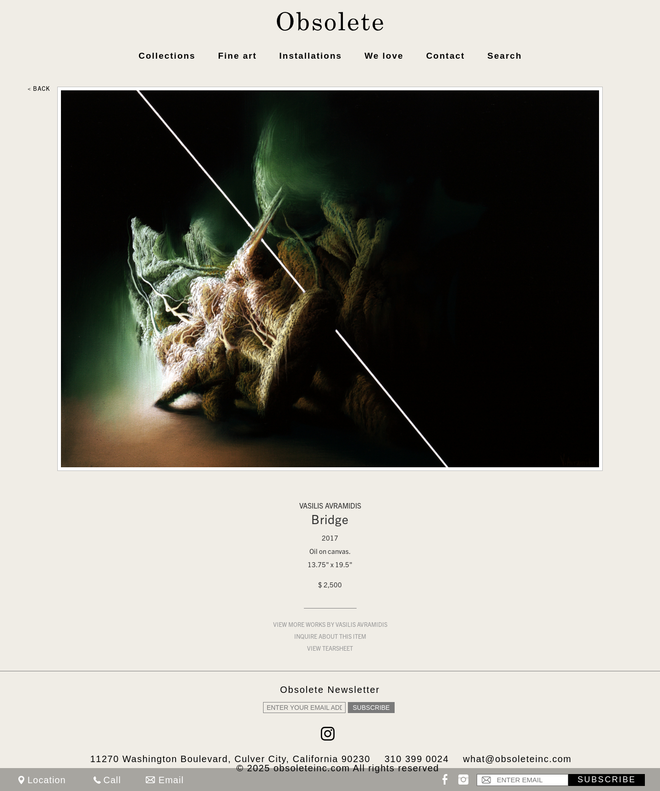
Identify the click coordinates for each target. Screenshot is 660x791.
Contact (445, 55)
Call (112, 780)
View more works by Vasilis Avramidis (330, 626)
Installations (310, 55)
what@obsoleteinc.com (517, 759)
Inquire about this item (330, 638)
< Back (39, 90)
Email (171, 780)
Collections (166, 55)
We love (383, 55)
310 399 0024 (417, 759)
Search (504, 55)
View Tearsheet (330, 650)
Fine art (237, 55)
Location (47, 780)
